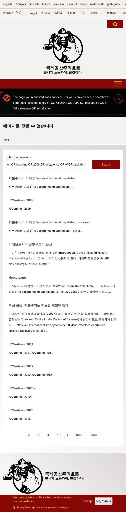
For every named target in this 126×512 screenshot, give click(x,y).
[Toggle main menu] (63, 84)
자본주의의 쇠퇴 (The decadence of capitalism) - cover (49, 222)
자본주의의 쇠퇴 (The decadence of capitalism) (43, 178)
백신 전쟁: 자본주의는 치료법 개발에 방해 (39, 305)
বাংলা (93, 12)
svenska (58, 4)
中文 (82, 12)
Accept (88, 502)
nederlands (97, 4)
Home (6, 139)
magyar (112, 12)
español (72, 4)
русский (8, 12)
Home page (17, 277)
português (113, 4)
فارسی (33, 12)
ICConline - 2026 (21, 410)
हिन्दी (18, 12)
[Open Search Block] (115, 24)
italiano (46, 4)
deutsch (34, 4)
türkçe (83, 4)
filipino (71, 12)
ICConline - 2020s (22, 388)
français (21, 4)
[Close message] (118, 98)
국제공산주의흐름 (63, 67)
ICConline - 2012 (21, 366)
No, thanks (103, 502)
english (7, 4)
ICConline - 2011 (21, 344)
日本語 (57, 12)
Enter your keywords (19, 157)
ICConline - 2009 (21, 200)
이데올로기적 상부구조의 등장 (30, 244)
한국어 (46, 12)
